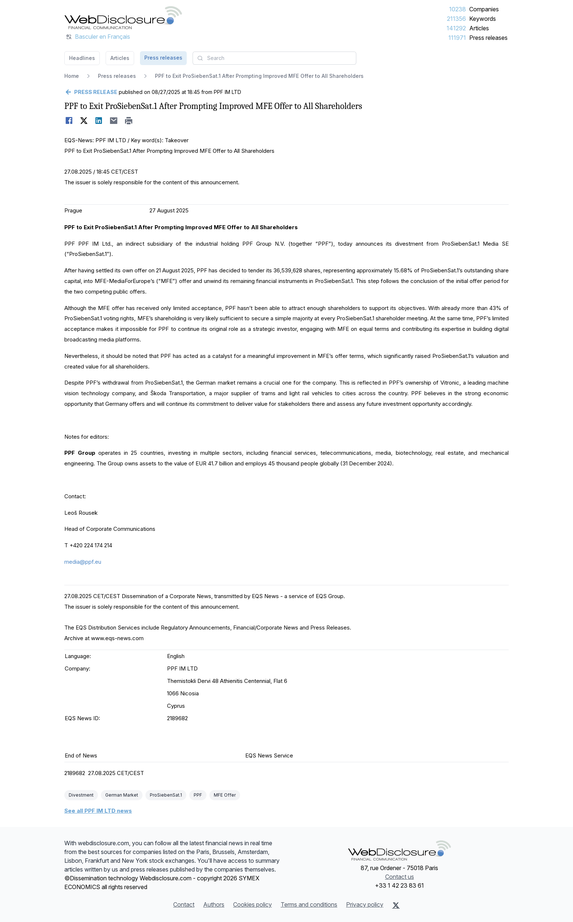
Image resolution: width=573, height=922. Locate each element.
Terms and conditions (309, 904)
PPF (198, 795)
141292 (456, 28)
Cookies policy (252, 904)
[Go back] (90, 92)
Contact (183, 904)
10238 (457, 9)
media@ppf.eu (82, 561)
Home (71, 76)
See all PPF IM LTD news (98, 810)
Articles (479, 28)
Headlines (82, 58)
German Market (121, 795)
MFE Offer (225, 795)
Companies (484, 9)
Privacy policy (364, 904)
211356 (456, 18)
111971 (457, 37)
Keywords (482, 18)
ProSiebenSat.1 (166, 795)
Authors (213, 904)
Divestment (81, 795)
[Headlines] (123, 17)
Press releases (488, 37)
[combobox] (274, 58)
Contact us (399, 876)
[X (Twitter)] (396, 905)
